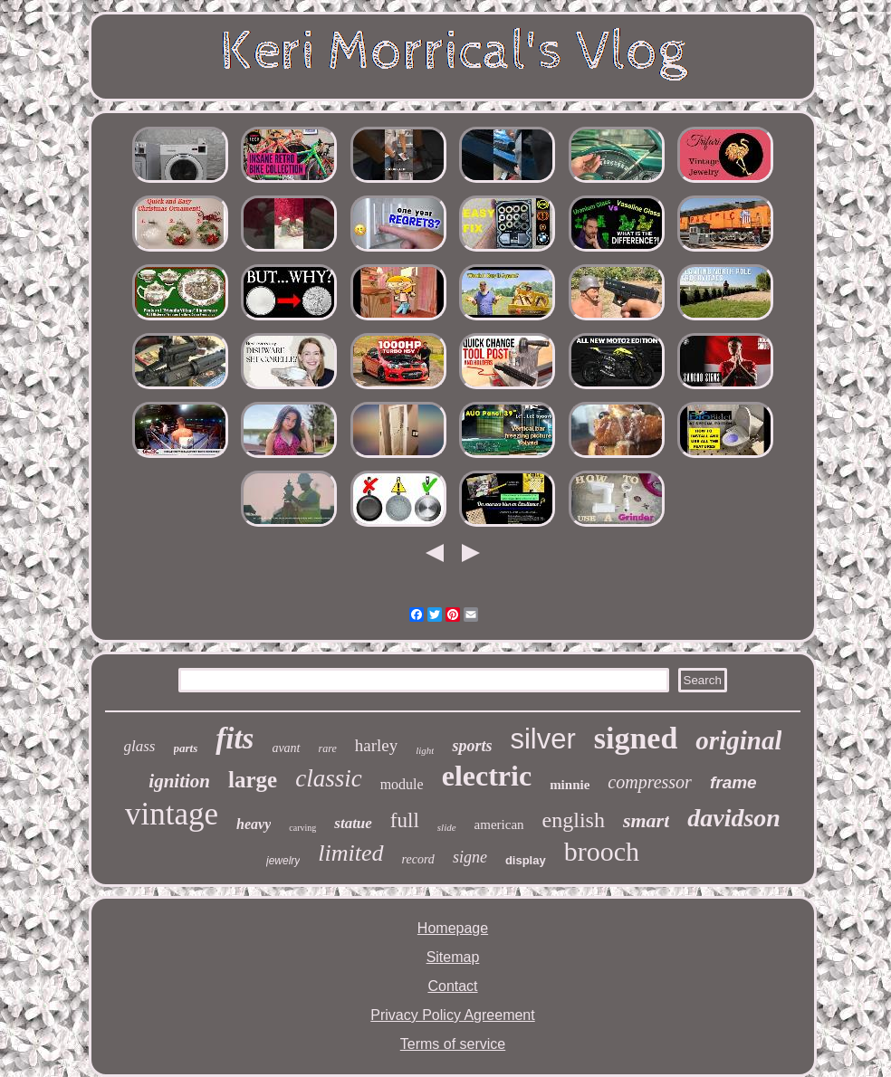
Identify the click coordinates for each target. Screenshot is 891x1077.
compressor (650, 782)
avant (286, 748)
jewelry (283, 860)
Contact (452, 986)
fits (235, 738)
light (425, 750)
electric (487, 775)
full (404, 820)
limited (350, 853)
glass (140, 746)
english (573, 820)
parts (186, 748)
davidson (734, 818)
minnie (569, 784)
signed (636, 738)
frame (733, 782)
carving (302, 828)
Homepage (452, 928)
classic (328, 778)
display (525, 860)
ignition (179, 781)
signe (470, 857)
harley (376, 745)
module (402, 784)
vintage (171, 814)
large (252, 779)
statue (353, 823)
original (738, 740)
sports (472, 746)
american (499, 824)
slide (446, 827)
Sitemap (453, 957)
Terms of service (452, 1044)
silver (542, 739)
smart (646, 820)
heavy (253, 824)
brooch (601, 851)
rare (328, 748)
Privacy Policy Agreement (452, 1015)
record (418, 859)
